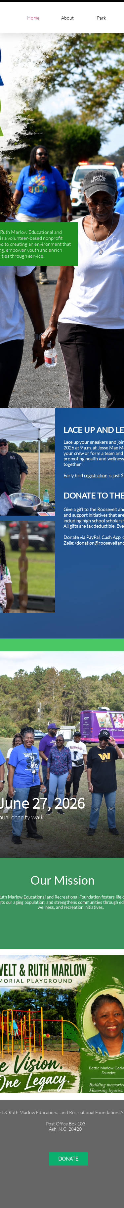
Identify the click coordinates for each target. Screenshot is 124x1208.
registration (95, 475)
